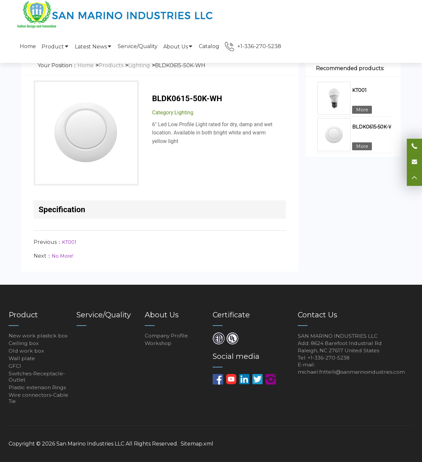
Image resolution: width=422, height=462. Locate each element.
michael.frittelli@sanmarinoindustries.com (353, 373)
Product (55, 46)
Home (28, 46)
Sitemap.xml (197, 444)
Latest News (93, 46)
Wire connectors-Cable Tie (39, 398)
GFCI (15, 366)
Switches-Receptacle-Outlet (37, 376)
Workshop (158, 343)
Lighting (139, 65)
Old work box (27, 351)
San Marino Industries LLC (90, 444)
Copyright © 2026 (32, 444)
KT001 (69, 242)
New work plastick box (38, 335)
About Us (178, 46)
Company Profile (167, 335)
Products (111, 65)
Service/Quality (138, 46)
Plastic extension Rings (39, 387)
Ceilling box (24, 343)
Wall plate (22, 358)
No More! (62, 256)
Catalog (209, 46)
